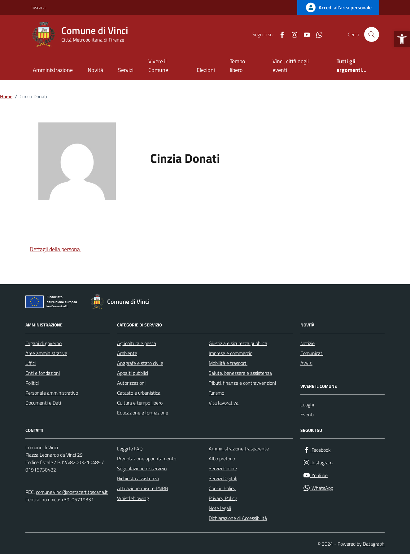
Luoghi (307, 404)
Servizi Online (223, 468)
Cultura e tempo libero (140, 402)
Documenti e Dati (43, 402)
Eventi (307, 414)
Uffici (30, 363)
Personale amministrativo (51, 393)
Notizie (307, 343)
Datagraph (374, 543)
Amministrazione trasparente (239, 448)
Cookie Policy (222, 488)
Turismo (216, 393)
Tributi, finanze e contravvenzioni (242, 383)
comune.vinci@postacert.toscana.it (72, 492)
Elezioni (206, 70)
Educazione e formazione (142, 412)
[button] (402, 39)
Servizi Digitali (223, 478)
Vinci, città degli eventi (291, 65)
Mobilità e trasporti (228, 363)
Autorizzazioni (131, 383)
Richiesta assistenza (138, 478)
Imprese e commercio (230, 353)
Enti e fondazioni (42, 373)
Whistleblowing (133, 498)
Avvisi (306, 363)
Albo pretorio (222, 458)
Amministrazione (53, 70)
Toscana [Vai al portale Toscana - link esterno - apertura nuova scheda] (38, 7)
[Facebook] (279, 34)
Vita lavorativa (223, 402)
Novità (95, 70)
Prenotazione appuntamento (146, 458)
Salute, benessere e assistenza (240, 373)
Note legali (220, 508)
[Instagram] (292, 34)
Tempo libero (237, 65)
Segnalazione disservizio (142, 468)
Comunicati (311, 353)
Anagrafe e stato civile (140, 363)
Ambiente (127, 353)
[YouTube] (304, 34)
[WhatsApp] (317, 34)
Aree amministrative (46, 353)
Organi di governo (43, 343)
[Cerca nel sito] (371, 34)
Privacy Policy (223, 498)
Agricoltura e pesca (136, 343)
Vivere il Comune (158, 65)
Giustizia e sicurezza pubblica (238, 343)
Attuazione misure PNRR (142, 488)
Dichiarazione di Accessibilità (238, 518)
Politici (32, 383)
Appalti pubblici (132, 373)
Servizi (125, 70)
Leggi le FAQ (130, 448)
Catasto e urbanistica (138, 393)
